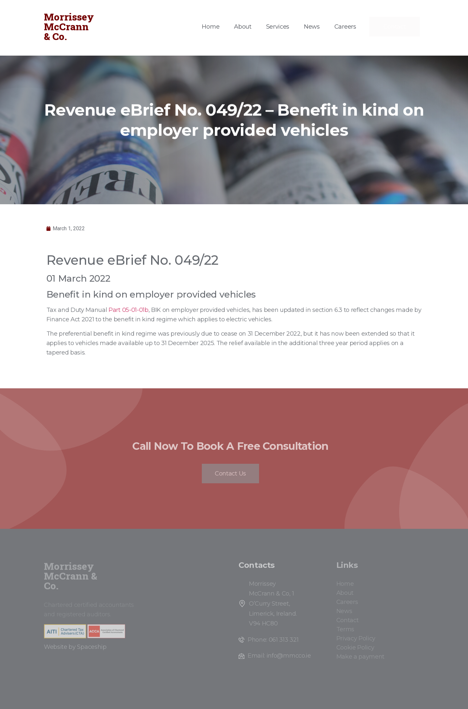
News (312, 26)
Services (277, 26)
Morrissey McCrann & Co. (69, 26)
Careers (345, 26)
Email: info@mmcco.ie (279, 655)
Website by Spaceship (75, 646)
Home (210, 26)
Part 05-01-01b (129, 310)
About (242, 26)
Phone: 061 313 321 (273, 639)
